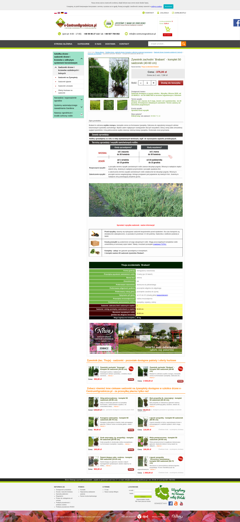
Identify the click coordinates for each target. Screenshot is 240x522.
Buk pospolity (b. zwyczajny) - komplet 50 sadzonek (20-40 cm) (166, 399)
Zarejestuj (180, 13)
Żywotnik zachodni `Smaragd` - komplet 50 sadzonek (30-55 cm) (113, 368)
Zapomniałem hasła (142, 499)
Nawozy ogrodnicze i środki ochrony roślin (63, 114)
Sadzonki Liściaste (65, 86)
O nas (98, 44)
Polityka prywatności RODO (65, 507)
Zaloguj (164, 13)
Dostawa (110, 44)
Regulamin (59, 496)
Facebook (171, 503)
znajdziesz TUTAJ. (160, 244)
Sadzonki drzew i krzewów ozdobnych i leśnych (68, 70)
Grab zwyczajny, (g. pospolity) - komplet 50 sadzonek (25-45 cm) (117, 438)
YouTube (181, 503)
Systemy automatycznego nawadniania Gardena (65, 106)
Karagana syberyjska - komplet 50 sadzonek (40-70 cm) (114, 419)
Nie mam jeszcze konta (143, 501)
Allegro (176, 503)
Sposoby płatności (62, 494)
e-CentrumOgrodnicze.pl (63, 517)
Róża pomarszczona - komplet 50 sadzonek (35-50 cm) (163, 438)
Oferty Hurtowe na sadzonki (65, 91)
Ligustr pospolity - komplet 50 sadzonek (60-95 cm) (166, 419)
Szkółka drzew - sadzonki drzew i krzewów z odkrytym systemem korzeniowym (66, 58)
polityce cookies (156, 6)
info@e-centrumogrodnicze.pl (136, 480)
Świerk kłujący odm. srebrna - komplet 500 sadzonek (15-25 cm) (116, 458)
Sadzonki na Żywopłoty (68, 77)
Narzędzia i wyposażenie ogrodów (65, 99)
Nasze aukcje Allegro (111, 492)
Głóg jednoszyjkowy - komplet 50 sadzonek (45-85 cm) (114, 399)
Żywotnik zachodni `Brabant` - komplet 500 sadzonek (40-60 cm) (162, 369)
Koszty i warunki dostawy (64, 492)
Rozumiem (168, 6)
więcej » (110, 375)
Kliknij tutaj (135, 116)
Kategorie (84, 44)
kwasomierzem (162, 295)
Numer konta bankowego (88, 496)
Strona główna (63, 44)
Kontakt (149, 13)
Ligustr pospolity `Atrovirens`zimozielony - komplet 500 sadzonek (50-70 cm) (162, 460)
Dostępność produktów (63, 489)
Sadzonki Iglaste (64, 82)
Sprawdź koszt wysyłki (140, 110)
